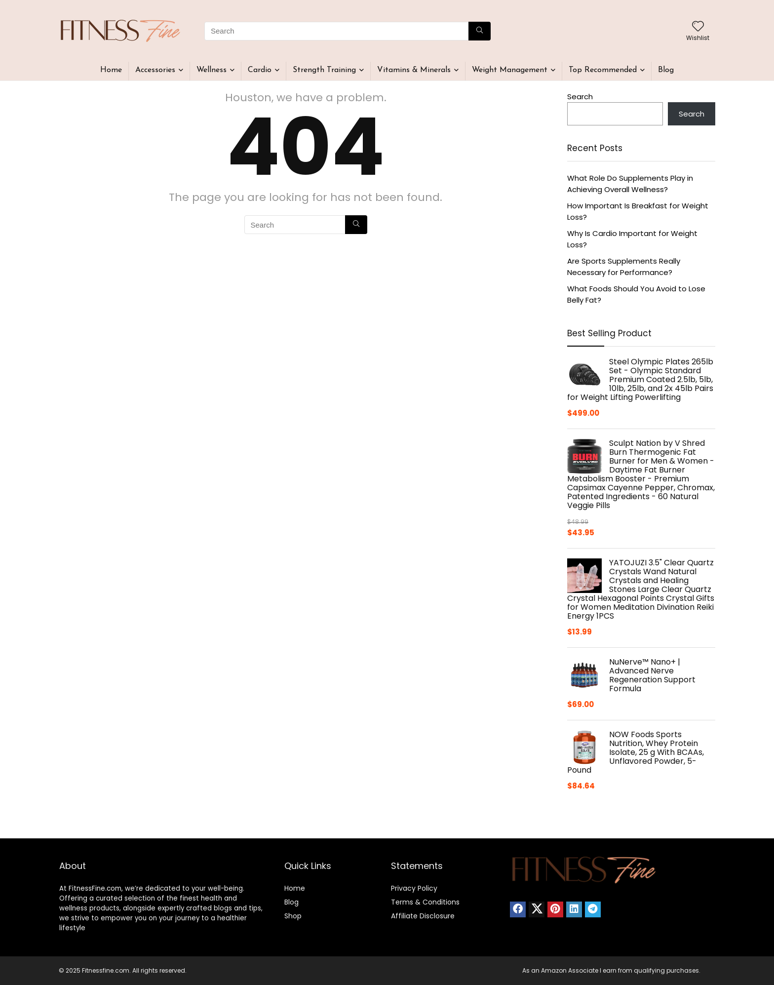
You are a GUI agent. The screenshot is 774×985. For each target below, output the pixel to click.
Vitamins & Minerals (414, 70)
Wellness (211, 70)
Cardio (259, 70)
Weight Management (509, 70)
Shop (293, 916)
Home (111, 70)
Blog (666, 70)
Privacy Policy (414, 888)
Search (580, 96)
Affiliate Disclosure (423, 916)
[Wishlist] (698, 27)
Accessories (155, 70)
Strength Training (324, 70)
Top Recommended (603, 70)
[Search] (479, 31)
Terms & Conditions (425, 902)
